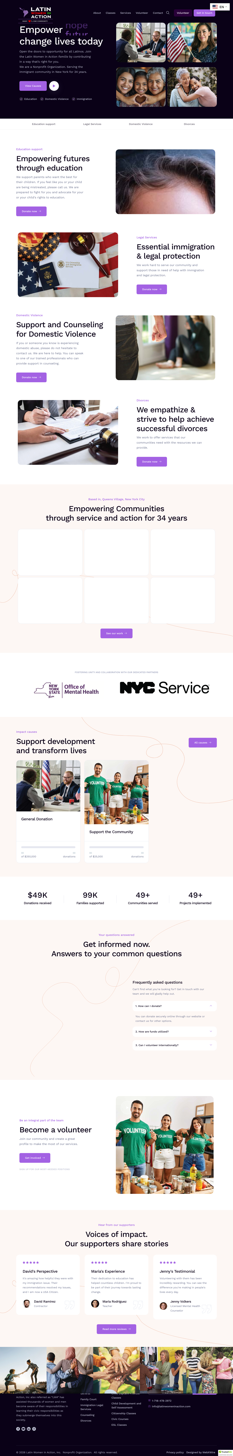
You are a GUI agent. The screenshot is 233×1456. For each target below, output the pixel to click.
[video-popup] (54, 86)
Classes (111, 13)
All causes (202, 742)
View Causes (33, 85)
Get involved (35, 1130)
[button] (225, 1453)
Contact (158, 13)
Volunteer (142, 13)
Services (125, 13)
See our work (116, 633)
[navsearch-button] (167, 13)
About (97, 13)
